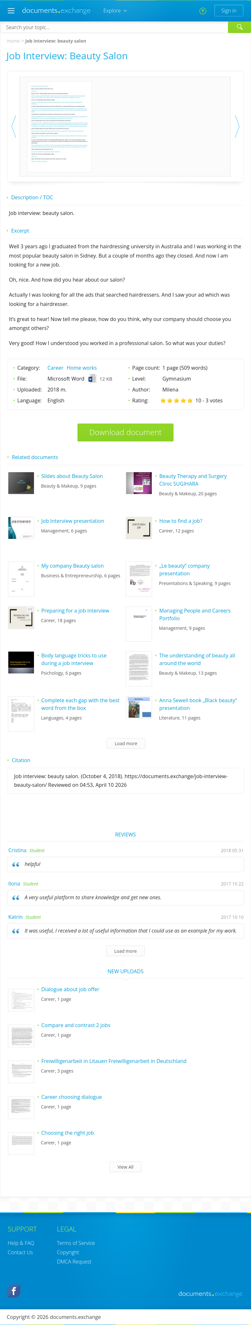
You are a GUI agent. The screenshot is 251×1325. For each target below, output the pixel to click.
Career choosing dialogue (71, 1096)
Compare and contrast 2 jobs (75, 1025)
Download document (125, 432)
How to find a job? (180, 520)
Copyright (68, 1252)
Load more (126, 743)
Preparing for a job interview (75, 610)
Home (13, 41)
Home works (82, 367)
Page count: (146, 367)
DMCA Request (74, 1261)
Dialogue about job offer (70, 989)
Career (55, 367)
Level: (139, 378)
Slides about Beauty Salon (72, 476)
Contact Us (20, 1252)
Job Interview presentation (72, 520)
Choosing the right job (67, 1132)
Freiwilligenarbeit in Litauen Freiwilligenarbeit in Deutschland (113, 1061)
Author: (141, 389)
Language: (29, 400)
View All (125, 1167)
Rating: (140, 400)
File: (22, 378)
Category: (28, 367)
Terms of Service (76, 1243)
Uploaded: (29, 389)
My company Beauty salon (72, 565)
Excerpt (20, 230)
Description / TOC (32, 197)
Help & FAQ (21, 1243)
